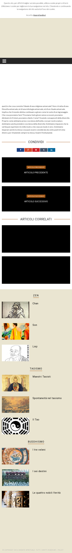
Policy (60, 550)
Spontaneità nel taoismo (47, 398)
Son (35, 324)
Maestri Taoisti (42, 376)
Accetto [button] (29, 15)
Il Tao (36, 419)
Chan (35, 303)
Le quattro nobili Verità (47, 492)
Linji (35, 346)
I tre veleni (39, 449)
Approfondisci (39, 15)
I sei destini (40, 471)
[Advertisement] (37, 38)
